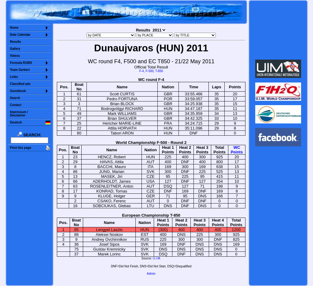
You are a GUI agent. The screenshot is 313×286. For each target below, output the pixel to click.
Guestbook (18, 91)
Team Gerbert (20, 70)
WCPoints (237, 149)
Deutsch (16, 122)
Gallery (15, 48)
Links (14, 77)
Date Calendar (20, 34)
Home (14, 27)
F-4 (141, 71)
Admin (151, 273)
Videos (15, 55)
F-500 (149, 71)
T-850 (159, 71)
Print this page (20, 147)
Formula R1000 (21, 62)
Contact (15, 105)
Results (15, 41)
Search (15, 98)
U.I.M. (157, 258)
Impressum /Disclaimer (19, 113)
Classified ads (20, 84)
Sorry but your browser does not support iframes (278, 30)
